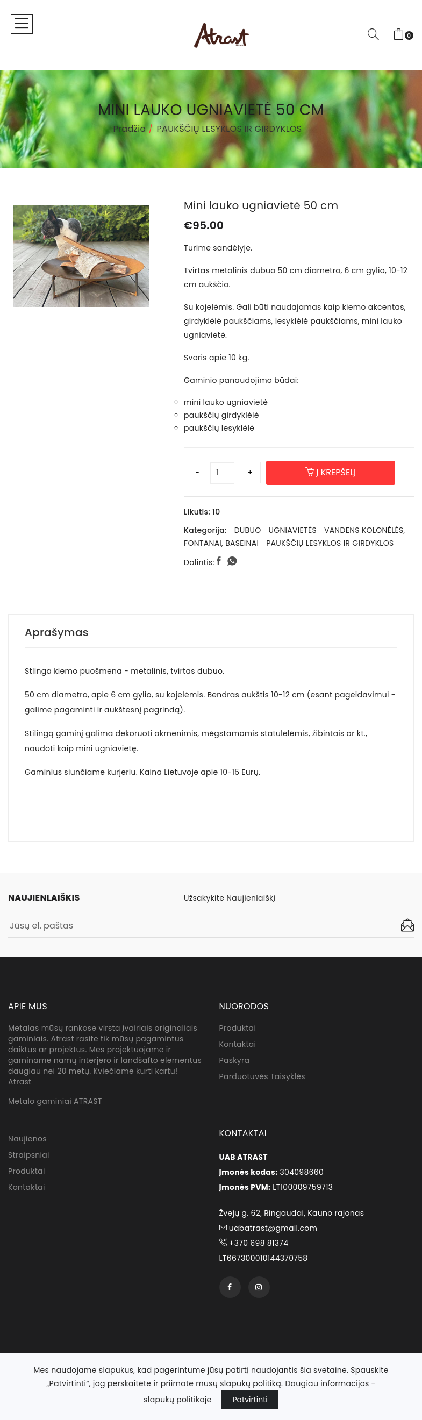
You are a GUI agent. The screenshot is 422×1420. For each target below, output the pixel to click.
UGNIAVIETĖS (292, 530)
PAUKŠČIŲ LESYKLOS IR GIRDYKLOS (229, 129)
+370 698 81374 (254, 1243)
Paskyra (234, 1060)
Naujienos (27, 1138)
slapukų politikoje (177, 1399)
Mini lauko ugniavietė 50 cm (261, 205)
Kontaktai (237, 1044)
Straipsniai (28, 1155)
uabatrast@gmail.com (268, 1228)
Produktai (237, 1028)
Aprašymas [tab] (57, 632)
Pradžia (129, 129)
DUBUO (247, 530)
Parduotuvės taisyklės (262, 1076)
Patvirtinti (249, 1399)
